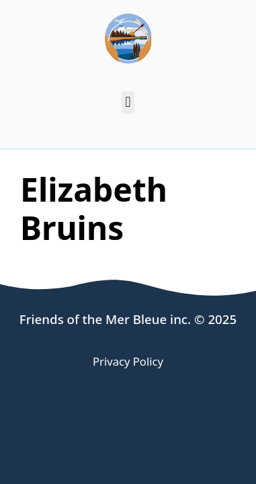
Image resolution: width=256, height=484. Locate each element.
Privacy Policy (128, 361)
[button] (128, 102)
